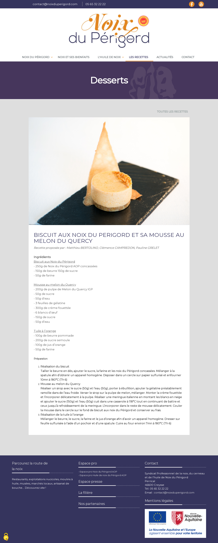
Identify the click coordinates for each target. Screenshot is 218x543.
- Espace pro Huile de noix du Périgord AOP (102, 475)
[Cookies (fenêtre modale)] (6, 537)
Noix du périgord (35, 57)
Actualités (165, 57)
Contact (188, 57)
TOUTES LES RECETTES (172, 111)
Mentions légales (159, 501)
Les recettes (138, 57)
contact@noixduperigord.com (55, 4)
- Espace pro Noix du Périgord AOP (97, 471)
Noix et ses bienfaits (73, 57)
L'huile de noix (109, 57)
